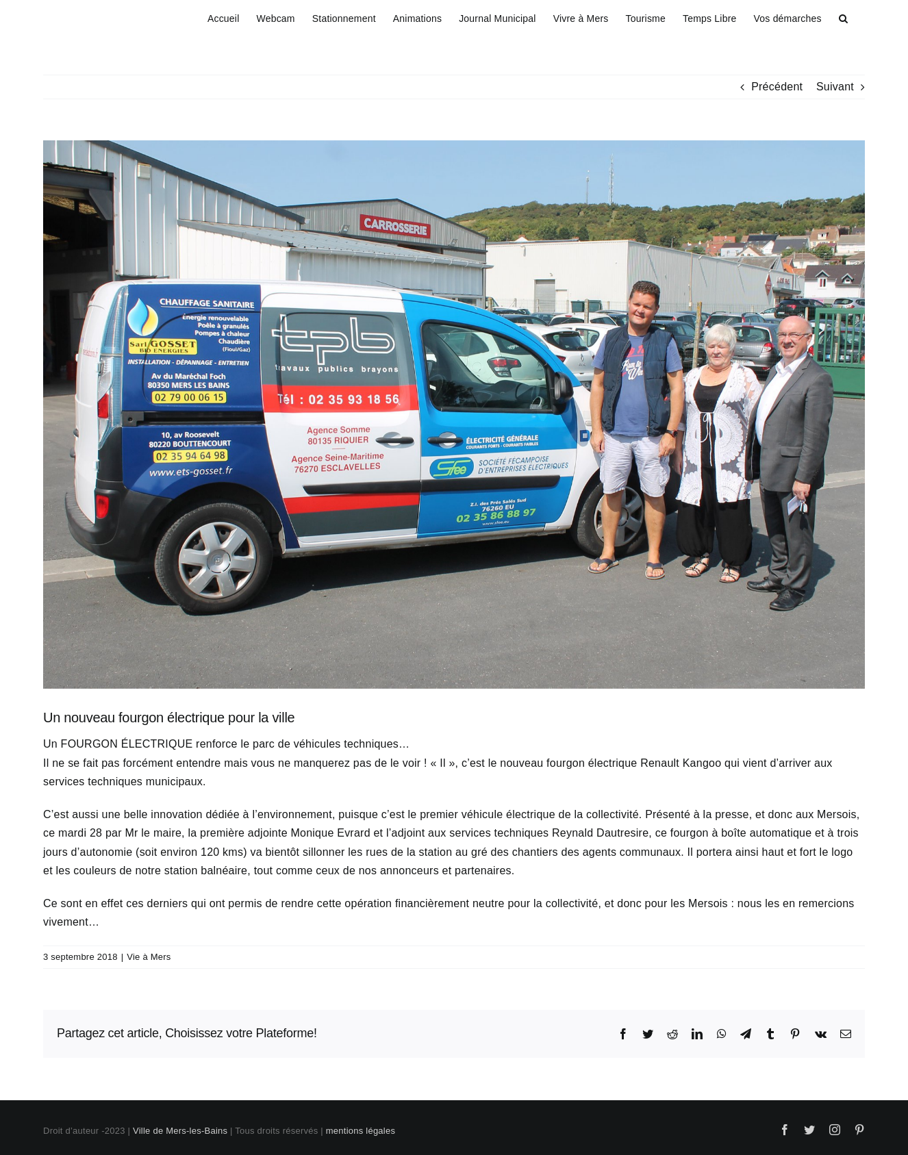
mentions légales (360, 1131)
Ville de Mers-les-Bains (180, 1131)
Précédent (777, 86)
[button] (843, 17)
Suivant (835, 86)
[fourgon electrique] (454, 414)
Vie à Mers (149, 957)
